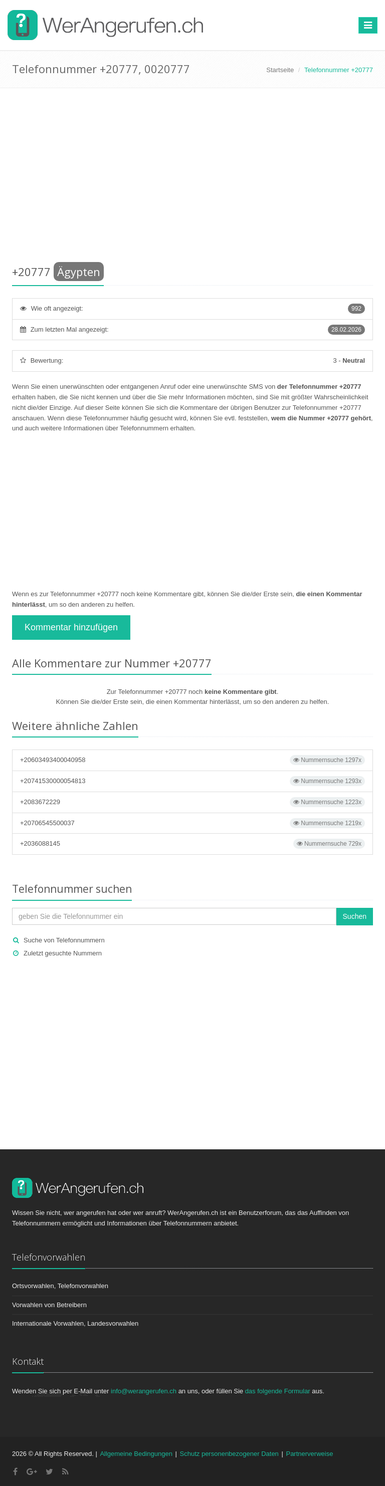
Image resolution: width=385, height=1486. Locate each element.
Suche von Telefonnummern (64, 940)
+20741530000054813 (192, 781)
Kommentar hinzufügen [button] (71, 627)
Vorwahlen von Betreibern (49, 1305)
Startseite (280, 70)
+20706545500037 (192, 823)
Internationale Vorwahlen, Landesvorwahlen (75, 1323)
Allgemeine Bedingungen (136, 1453)
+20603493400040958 (192, 760)
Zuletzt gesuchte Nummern (63, 953)
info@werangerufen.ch (143, 1391)
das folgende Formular (277, 1391)
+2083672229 (192, 802)
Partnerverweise (309, 1453)
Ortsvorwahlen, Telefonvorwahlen (60, 1286)
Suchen (354, 916)
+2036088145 (192, 844)
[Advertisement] (192, 178)
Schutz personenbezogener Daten (229, 1453)
